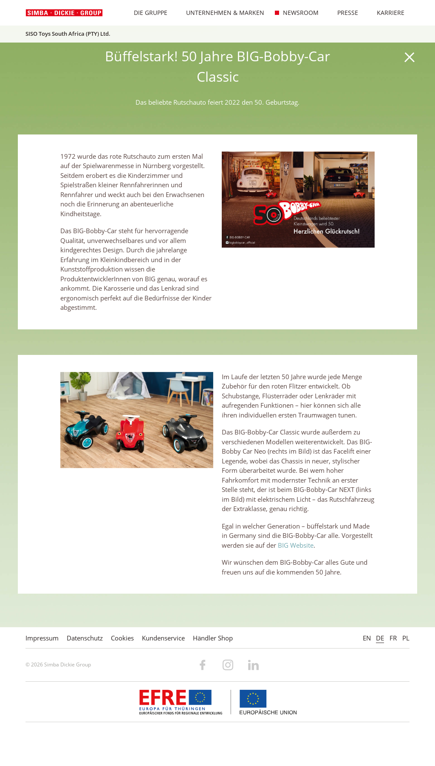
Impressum (42, 638)
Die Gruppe (146, 13)
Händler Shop (213, 638)
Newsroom (296, 13)
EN (367, 638)
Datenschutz (85, 638)
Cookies (122, 638)
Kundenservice (163, 638)
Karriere (386, 13)
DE (380, 638)
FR (393, 638)
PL (406, 638)
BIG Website (296, 545)
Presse (343, 13)
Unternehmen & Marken (220, 13)
